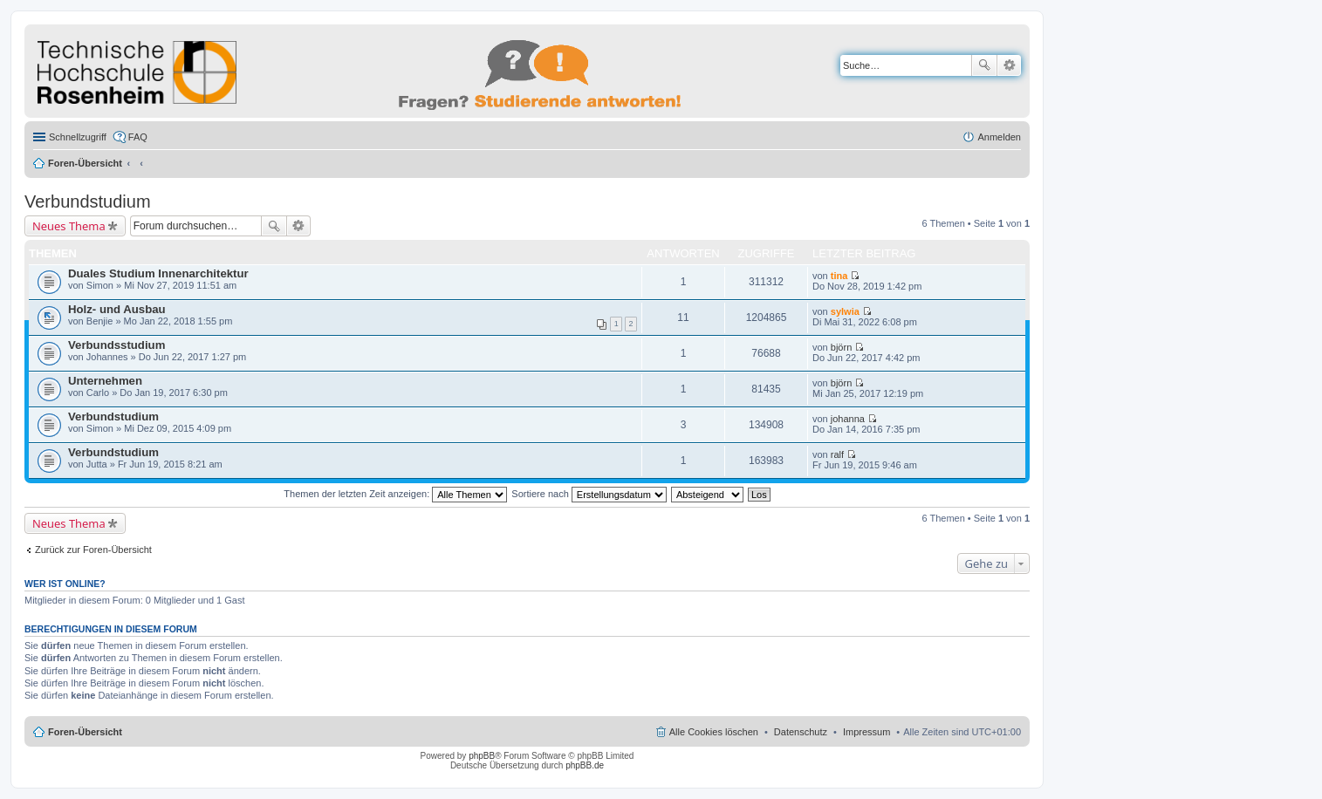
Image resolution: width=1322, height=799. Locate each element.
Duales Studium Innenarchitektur (158, 273)
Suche (984, 65)
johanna (848, 418)
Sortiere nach (588, 493)
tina (839, 275)
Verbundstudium (87, 201)
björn (841, 347)
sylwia (845, 311)
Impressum (866, 732)
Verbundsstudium (116, 345)
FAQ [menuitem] (137, 137)
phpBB (482, 756)
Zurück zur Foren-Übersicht (93, 549)
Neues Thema (69, 226)
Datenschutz (800, 732)
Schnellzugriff (77, 137)
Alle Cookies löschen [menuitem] (713, 732)
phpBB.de (584, 765)
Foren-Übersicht (85, 163)
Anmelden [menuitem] (999, 137)
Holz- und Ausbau (117, 309)
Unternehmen (105, 380)
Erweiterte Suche (1009, 65)
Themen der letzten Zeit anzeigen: (395, 493)
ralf (837, 454)
